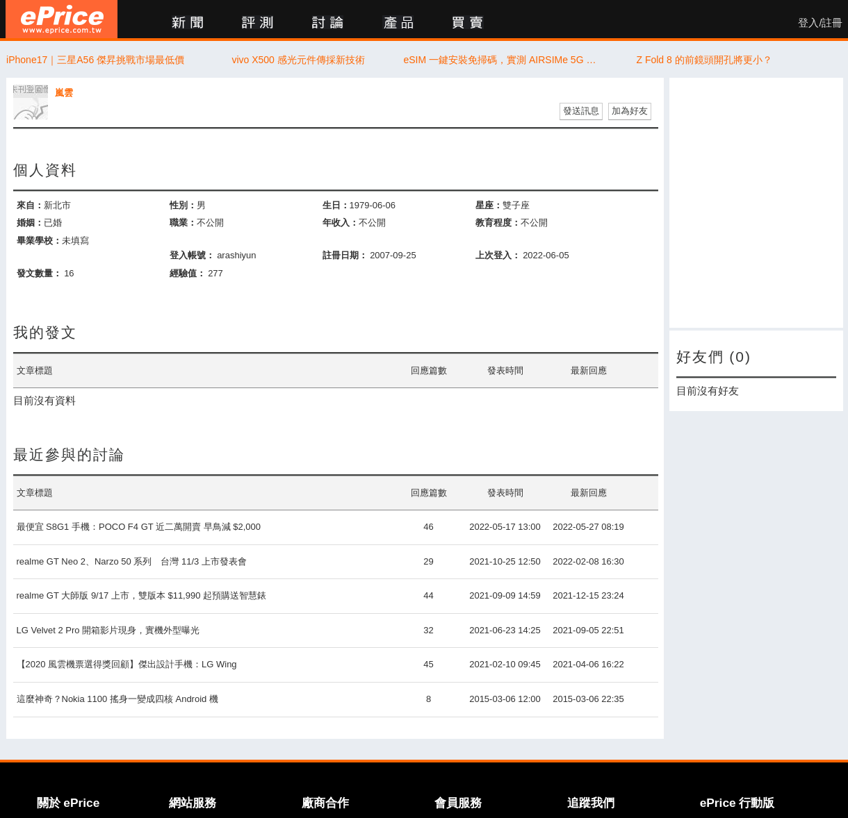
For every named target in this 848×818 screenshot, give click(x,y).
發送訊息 (581, 111)
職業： (183, 222)
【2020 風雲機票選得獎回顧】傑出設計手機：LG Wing (127, 664)
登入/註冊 (820, 22)
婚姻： (30, 222)
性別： (183, 205)
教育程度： (498, 222)
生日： (336, 205)
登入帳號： (192, 255)
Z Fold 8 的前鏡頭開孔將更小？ (704, 59)
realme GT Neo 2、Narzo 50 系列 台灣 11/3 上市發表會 (132, 561)
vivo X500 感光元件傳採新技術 (297, 59)
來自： (30, 205)
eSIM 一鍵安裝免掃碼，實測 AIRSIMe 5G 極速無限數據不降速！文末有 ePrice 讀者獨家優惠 (501, 59)
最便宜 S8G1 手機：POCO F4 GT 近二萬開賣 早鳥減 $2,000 (139, 526)
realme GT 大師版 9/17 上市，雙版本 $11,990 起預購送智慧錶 (142, 595)
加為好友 (630, 111)
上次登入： (498, 255)
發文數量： (39, 273)
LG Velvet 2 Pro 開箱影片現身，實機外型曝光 (108, 630)
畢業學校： (39, 240)
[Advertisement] (756, 203)
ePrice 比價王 (61, 19)
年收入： (341, 222)
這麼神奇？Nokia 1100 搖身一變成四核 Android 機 (117, 699)
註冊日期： (345, 255)
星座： (489, 205)
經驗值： (188, 273)
